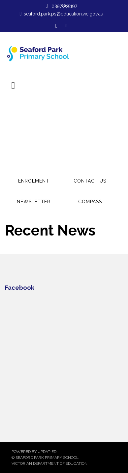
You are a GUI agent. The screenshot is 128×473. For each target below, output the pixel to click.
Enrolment (33, 181)
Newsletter (33, 201)
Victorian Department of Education (49, 463)
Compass (90, 201)
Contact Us (90, 181)
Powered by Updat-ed (34, 451)
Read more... (53, 109)
